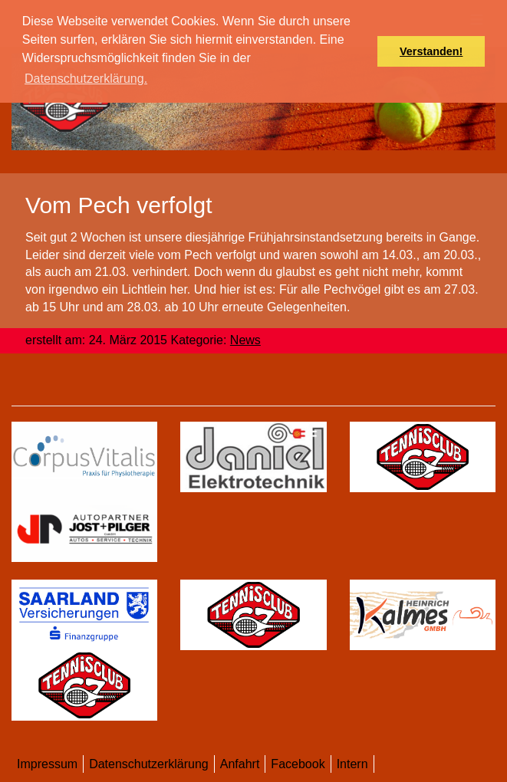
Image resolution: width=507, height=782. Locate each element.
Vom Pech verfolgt (118, 205)
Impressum (47, 763)
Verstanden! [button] (431, 51)
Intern (352, 763)
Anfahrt (240, 763)
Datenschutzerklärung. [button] (86, 78)
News (245, 340)
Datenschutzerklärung (149, 763)
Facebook (297, 763)
